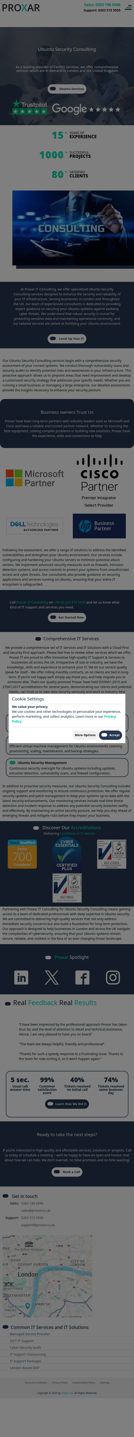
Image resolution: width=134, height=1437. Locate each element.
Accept (110, 735)
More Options (85, 735)
